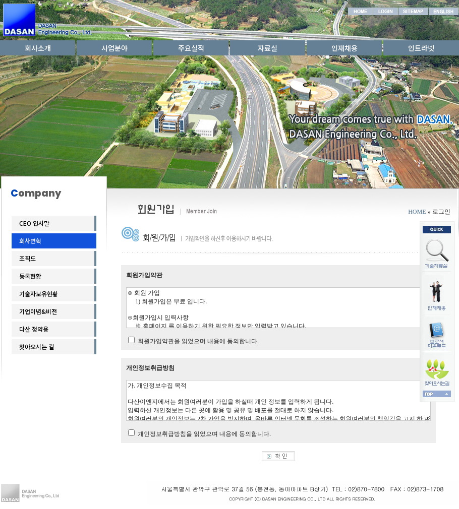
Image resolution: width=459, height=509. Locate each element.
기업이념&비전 (38, 311)
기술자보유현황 (38, 293)
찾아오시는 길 (36, 346)
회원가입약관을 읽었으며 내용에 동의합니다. (198, 341)
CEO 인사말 (34, 223)
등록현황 (30, 276)
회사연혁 (30, 240)
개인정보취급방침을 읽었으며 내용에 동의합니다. (204, 433)
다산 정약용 (33, 329)
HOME (417, 211)
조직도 (27, 258)
